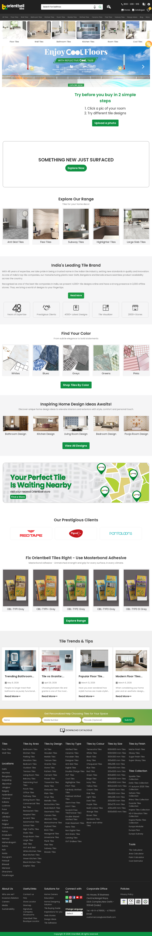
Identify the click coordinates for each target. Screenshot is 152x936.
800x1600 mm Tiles (117, 782)
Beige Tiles (91, 778)
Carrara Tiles (50, 815)
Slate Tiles (49, 786)
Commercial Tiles (31, 803)
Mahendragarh (9, 842)
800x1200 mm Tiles (117, 778)
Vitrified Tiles (84, 17)
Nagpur (5, 824)
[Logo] (13, 6)
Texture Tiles (50, 760)
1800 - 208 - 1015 (130, 4)
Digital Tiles (70, 767)
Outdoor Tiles (29, 767)
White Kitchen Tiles (32, 851)
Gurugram (7, 857)
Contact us (28, 894)
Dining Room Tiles (31, 799)
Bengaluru (7, 776)
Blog (141, 17)
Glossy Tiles (134, 753)
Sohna (5, 846)
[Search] (100, 7)
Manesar (6, 868)
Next (149, 31)
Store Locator (29, 901)
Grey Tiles (91, 760)
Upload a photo (105, 123)
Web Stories (50, 915)
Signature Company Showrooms (28, 912)
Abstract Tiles (50, 819)
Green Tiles (92, 775)
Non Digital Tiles (72, 830)
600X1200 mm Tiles (117, 753)
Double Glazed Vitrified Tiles (72, 818)
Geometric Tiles (51, 811)
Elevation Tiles (29, 760)
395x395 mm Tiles (116, 764)
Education (49, 898)
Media (5, 905)
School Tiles (28, 825)
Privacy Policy (127, 894)
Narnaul (5, 838)
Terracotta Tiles (94, 749)
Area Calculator (136, 853)
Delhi (4, 769)
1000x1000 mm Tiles (117, 811)
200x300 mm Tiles (116, 800)
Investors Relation (10, 898)
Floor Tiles (14, 17)
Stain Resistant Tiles (74, 823)
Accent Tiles (29, 818)
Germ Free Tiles (72, 802)
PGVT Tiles (70, 786)
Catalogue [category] (138, 10)
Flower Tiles (49, 778)
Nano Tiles (70, 826)
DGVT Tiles (70, 806)
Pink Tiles (91, 793)
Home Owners (51, 894)
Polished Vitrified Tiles (73, 797)
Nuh (4, 849)
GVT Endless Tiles (73, 841)
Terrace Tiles (29, 771)
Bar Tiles (27, 807)
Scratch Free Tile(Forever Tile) (73, 811)
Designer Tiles (71, 760)
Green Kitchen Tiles (32, 858)
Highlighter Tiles (72, 782)
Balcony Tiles (29, 778)
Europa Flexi (134, 830)
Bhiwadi (5, 864)
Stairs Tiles (28, 832)
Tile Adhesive (50, 922)
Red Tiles (91, 771)
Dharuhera (7, 871)
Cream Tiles (92, 789)
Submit (128, 720)
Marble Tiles (72, 17)
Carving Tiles (71, 837)
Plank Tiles (49, 841)
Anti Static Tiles (72, 834)
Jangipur (6, 787)
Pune (4, 809)
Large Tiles (28, 840)
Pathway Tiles (29, 796)
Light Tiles (91, 797)
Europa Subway (136, 833)
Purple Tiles (92, 804)
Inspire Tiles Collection (139, 809)
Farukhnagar (8, 875)
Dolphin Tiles (29, 865)
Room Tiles (61, 17)
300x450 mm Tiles (116, 767)
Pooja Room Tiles (31, 836)
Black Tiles (91, 756)
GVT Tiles (69, 775)
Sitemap (27, 905)
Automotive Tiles (31, 821)
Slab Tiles (27, 843)
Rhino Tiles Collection (139, 799)
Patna (5, 831)
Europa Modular (136, 826)
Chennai (6, 798)
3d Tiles (47, 749)
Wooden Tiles (50, 753)
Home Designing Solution (52, 903)
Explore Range (76, 621)
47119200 (111, 910)
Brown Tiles (92, 815)
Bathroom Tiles (36, 17)
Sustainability (8, 909)
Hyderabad (7, 794)
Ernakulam (7, 835)
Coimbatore (8, 827)
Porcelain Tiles (72, 756)
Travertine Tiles (51, 782)
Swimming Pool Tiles (30, 784)
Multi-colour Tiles (95, 808)
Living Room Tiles (31, 775)
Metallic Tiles (50, 800)
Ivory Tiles (91, 782)
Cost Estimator (136, 861)
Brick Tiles (48, 830)
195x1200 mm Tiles (116, 793)
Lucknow (6, 805)
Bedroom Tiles (30, 764)
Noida (4, 853)
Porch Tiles (28, 788)
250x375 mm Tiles (116, 804)
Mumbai (6, 772)
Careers (5, 901)
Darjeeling (6, 780)
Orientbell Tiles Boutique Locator (31, 920)
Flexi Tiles (108, 17)
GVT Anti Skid (29, 847)
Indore (5, 820)
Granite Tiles (50, 764)
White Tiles (92, 753)
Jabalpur (6, 816)
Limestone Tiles (51, 837)
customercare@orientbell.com (101, 917)
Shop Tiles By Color (76, 385)
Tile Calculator (136, 850)
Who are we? (8, 894)
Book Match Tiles (52, 808)
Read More (76, 295)
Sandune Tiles (93, 819)
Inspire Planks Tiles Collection (137, 821)
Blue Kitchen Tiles (31, 854)
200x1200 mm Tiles (117, 771)
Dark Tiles (91, 800)
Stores (125, 10)
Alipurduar (7, 783)
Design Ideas (132, 17)
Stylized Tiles (50, 826)
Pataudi (5, 860)
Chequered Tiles (94, 764)
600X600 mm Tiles (117, 749)
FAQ (25, 898)
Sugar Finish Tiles (137, 756)
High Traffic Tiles (31, 829)
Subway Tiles (120, 17)
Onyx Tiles (49, 797)
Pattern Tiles (50, 771)
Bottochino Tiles (51, 804)
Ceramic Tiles (97, 17)
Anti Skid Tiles (71, 764)
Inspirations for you (53, 911)
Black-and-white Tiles (94, 824)
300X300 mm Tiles (116, 756)
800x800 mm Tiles (116, 775)
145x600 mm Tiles (116, 789)
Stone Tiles (49, 767)
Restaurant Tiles (30, 810)
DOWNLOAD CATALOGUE (76, 730)
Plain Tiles (48, 793)
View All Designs (76, 446)
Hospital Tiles (29, 814)
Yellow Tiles (92, 786)
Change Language (74, 909)
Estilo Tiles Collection (138, 783)
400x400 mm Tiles (117, 808)
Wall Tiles (24, 17)
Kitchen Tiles (49, 17)
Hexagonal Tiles (51, 833)
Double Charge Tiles (74, 771)
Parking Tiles (29, 756)
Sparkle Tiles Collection (134, 778)
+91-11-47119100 (97, 910)
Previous (8, 66)
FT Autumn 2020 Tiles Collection (139, 788)
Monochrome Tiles (53, 822)
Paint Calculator (136, 857)
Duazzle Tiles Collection (135, 804)
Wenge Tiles (92, 811)
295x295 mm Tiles (116, 797)
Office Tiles (28, 792)
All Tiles (5, 17)
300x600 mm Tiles (116, 760)
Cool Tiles (70, 778)
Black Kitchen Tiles (32, 862)
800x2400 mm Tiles (117, 786)
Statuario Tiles (51, 789)
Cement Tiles (50, 775)
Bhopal (5, 813)
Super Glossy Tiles (137, 760)
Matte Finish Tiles (137, 749)
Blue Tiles (91, 767)
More (148, 17)
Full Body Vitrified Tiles (73, 791)
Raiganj (5, 791)
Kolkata (5, 802)
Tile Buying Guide (52, 908)
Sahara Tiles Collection (134, 794)
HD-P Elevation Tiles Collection (138, 815)
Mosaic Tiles (50, 852)
